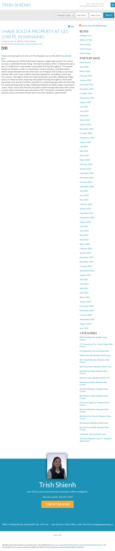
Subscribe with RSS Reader (93, 25)
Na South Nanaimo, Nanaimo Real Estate (25, 44)
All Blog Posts (86, 35)
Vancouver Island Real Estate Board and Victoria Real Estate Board (76, 545)
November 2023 (87, 177)
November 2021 (87, 262)
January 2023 (85, 208)
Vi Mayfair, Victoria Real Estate (93, 434)
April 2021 (84, 293)
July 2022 (84, 226)
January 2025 (85, 124)
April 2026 (84, 67)
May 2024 (84, 151)
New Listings (85, 44)
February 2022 (86, 248)
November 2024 (87, 129)
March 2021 (85, 297)
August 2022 (85, 222)
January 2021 (85, 301)
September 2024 (87, 138)
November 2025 (87, 89)
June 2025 (84, 111)
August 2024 (85, 142)
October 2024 (86, 133)
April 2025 (84, 115)
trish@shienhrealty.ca (91, 6)
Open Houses (86, 49)
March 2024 (85, 160)
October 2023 (86, 182)
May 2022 (84, 235)
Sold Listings (85, 53)
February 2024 (86, 164)
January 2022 (85, 253)
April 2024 (84, 155)
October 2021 (86, 266)
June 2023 (84, 195)
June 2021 (84, 284)
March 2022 (85, 244)
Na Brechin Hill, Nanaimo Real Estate (95, 355)
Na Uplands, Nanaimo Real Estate (94, 423)
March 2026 (85, 71)
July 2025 (84, 106)
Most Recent (85, 62)
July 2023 (84, 191)
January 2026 (85, 80)
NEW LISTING (86, 40)
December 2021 (87, 257)
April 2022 (84, 239)
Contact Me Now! (57, 504)
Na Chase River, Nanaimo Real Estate (95, 366)
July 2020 (84, 328)
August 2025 (85, 102)
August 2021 (85, 275)
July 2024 (84, 146)
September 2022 (87, 217)
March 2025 (85, 120)
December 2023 (87, 173)
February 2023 (86, 204)
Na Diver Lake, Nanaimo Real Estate (95, 378)
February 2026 (86, 75)
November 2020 (87, 310)
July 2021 (84, 279)
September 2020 (87, 319)
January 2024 (85, 169)
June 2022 (84, 231)
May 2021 (84, 288)
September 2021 (87, 270)
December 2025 (87, 84)
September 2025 (87, 98)
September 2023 (87, 186)
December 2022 (87, 213)
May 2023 (84, 200)
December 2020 (87, 306)
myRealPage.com (57, 538)
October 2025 (86, 93)
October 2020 (86, 315)
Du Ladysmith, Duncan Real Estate (94, 351)
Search (108, 15)
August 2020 (85, 324)
